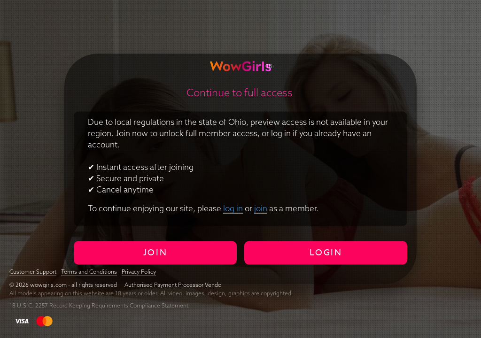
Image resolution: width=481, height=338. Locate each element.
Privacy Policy (139, 271)
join (260, 208)
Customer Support (32, 271)
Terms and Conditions (89, 271)
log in (233, 208)
